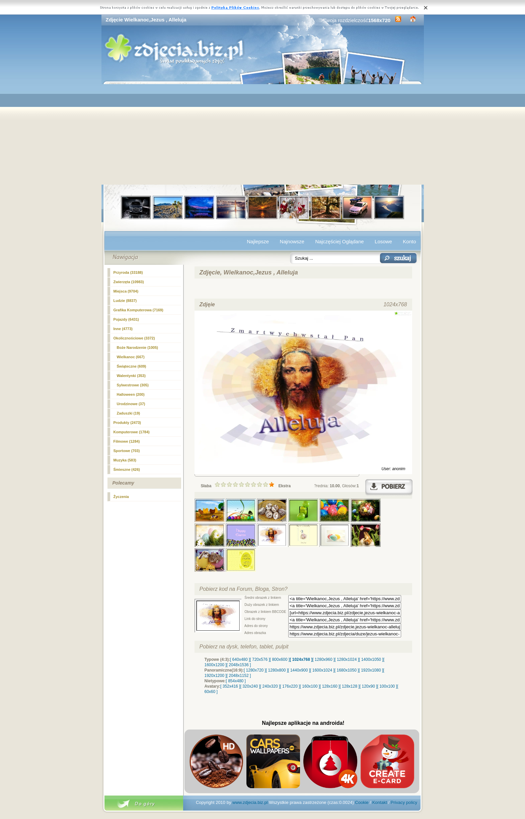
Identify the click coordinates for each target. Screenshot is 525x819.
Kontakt (379, 802)
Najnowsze (292, 241)
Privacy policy (404, 802)
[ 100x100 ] (387, 686)
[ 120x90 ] (368, 686)
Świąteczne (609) (131, 366)
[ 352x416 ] (230, 686)
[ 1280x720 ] (255, 670)
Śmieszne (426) (127, 469)
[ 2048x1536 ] (239, 665)
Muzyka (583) (125, 460)
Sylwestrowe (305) (133, 385)
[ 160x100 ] (310, 686)
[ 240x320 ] (270, 686)
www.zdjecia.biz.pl (250, 802)
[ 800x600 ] (280, 659)
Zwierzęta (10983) (129, 282)
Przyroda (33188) (128, 272)
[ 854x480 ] (236, 681)
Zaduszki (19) (128, 413)
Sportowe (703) (127, 451)
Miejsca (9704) (126, 291)
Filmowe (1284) (127, 441)
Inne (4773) (123, 329)
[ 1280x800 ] (277, 670)
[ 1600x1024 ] (322, 670)
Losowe (383, 241)
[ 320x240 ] (250, 686)
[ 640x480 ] (240, 659)
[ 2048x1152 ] (239, 675)
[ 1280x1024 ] (346, 659)
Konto (409, 241)
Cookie (361, 802)
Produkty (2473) (127, 423)
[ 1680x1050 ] (346, 670)
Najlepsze (258, 241)
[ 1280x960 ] (323, 659)
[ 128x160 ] (330, 686)
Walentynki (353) (131, 376)
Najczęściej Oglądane (339, 241)
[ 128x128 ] (349, 686)
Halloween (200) (131, 394)
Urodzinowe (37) (131, 404)
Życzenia (121, 497)
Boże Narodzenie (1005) (137, 347)
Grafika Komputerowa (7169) (138, 310)
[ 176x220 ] (290, 686)
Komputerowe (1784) (132, 432)
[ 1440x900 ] (299, 670)
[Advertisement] (262, 134)
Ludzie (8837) (125, 301)
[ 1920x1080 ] (371, 670)
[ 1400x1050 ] (371, 659)
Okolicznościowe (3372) (134, 338)
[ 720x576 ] (260, 659)
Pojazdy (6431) (126, 319)
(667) (131, 357)
